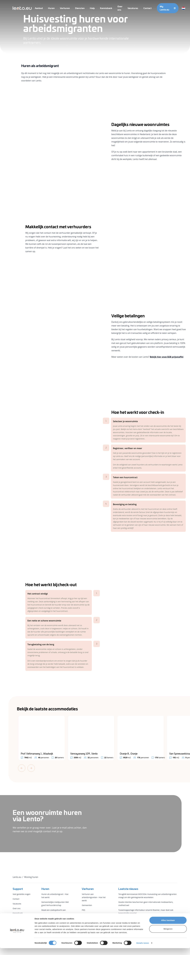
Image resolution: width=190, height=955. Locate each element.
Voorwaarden (18, 918)
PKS (83, 910)
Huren (51, 8)
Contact (147, 8)
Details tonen (142, 950)
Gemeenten (87, 905)
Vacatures (133, 8)
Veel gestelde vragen (21, 894)
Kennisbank (106, 8)
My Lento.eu (168, 8)
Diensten (80, 8)
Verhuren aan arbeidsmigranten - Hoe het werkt (94, 897)
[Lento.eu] (22, 8)
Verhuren (65, 8)
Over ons (16, 908)
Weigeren (167, 936)
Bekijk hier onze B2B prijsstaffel (166, 356)
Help (92, 8)
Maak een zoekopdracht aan (53, 910)
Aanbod (39, 8)
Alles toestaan (168, 927)
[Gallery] (103, 738)
